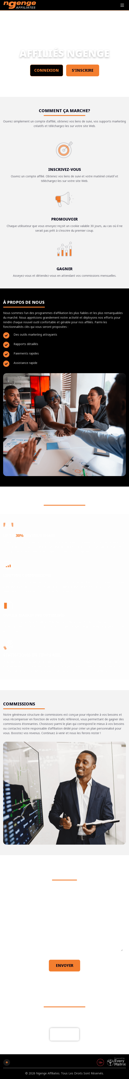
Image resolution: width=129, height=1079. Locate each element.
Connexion (46, 70)
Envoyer (64, 965)
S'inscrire (82, 70)
